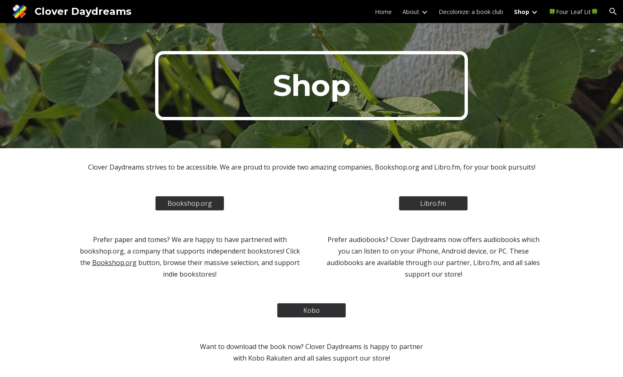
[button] (613, 11)
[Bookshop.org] (190, 203)
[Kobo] (311, 310)
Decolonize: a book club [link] (471, 11)
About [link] (410, 11)
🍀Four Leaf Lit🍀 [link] (573, 11)
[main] (311, 85)
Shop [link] (521, 11)
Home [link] (383, 11)
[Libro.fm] (433, 203)
